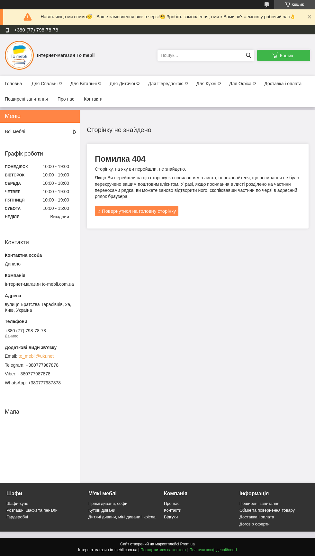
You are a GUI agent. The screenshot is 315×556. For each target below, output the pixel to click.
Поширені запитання (26, 99)
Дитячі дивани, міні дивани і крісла (122, 517)
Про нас (66, 99)
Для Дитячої (122, 83)
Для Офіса (240, 83)
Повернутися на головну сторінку (139, 211)
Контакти (93, 99)
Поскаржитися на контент (163, 550)
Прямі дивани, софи (107, 503)
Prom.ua (187, 544)
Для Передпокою (165, 83)
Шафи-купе (17, 503)
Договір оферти (254, 524)
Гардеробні (17, 517)
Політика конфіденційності (213, 550)
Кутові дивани (101, 510)
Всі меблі (15, 131)
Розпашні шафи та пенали (32, 510)
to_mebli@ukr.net (36, 356)
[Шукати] (248, 55)
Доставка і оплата (283, 83)
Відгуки (171, 517)
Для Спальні (45, 83)
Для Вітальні (83, 83)
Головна (13, 83)
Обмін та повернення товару (267, 510)
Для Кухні (206, 83)
